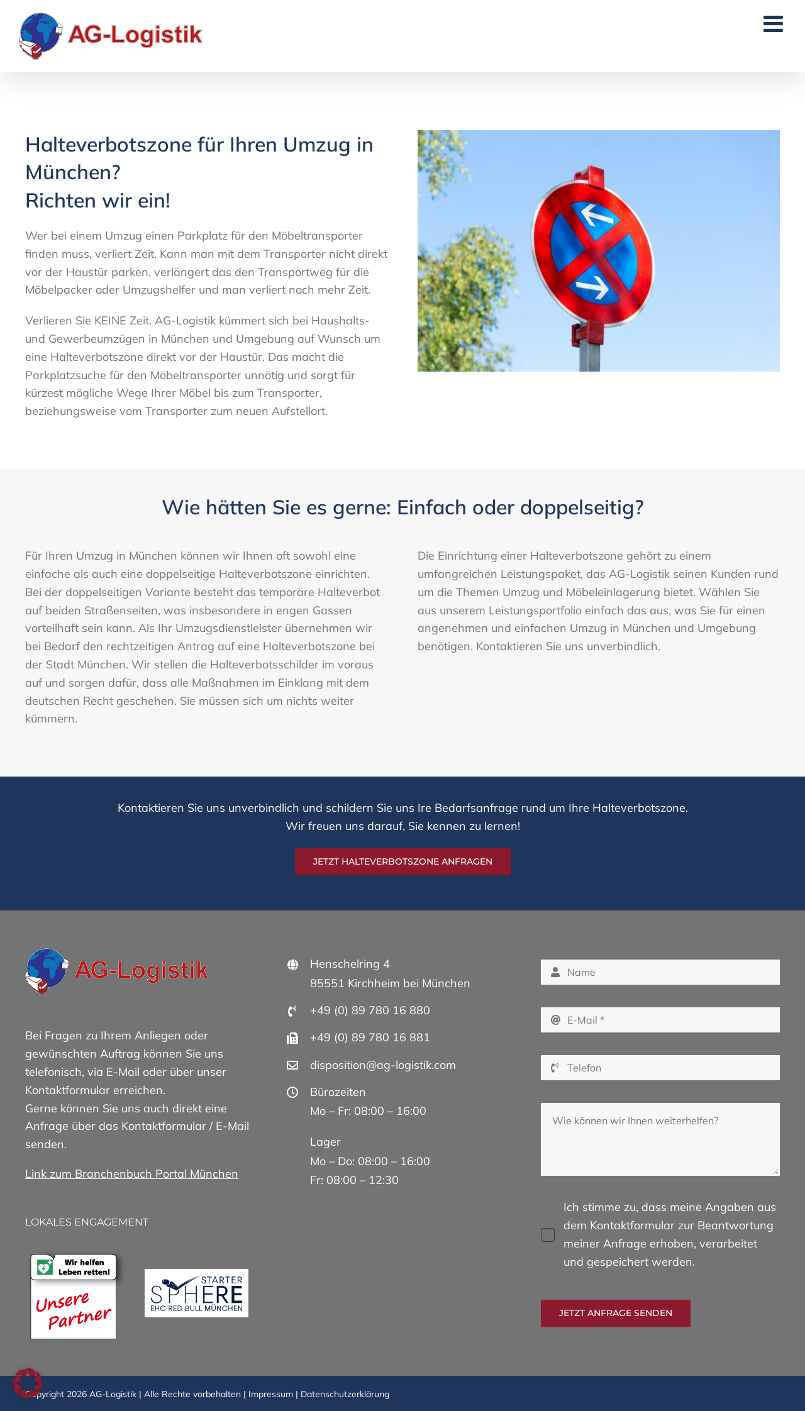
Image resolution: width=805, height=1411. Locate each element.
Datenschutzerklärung (345, 1394)
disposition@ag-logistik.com (383, 1065)
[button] (27, 1383)
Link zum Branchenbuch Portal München (131, 1173)
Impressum (270, 1394)
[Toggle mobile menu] (774, 24)
